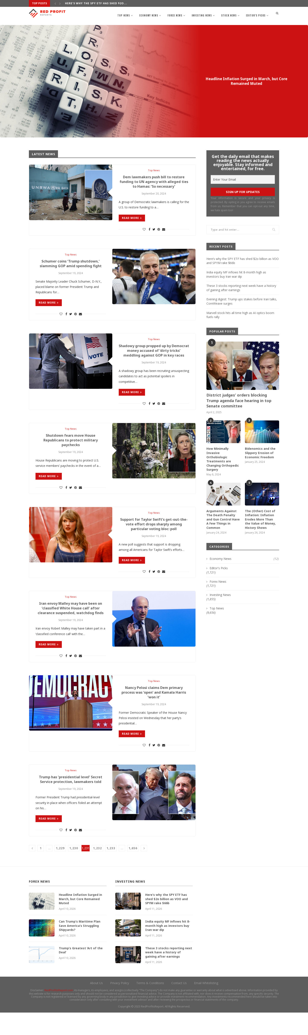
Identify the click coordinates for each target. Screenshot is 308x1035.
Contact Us (179, 1005)
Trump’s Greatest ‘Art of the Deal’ (81, 972)
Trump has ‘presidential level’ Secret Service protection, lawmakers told (70, 801)
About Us (96, 1005)
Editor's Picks (235, 70)
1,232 (97, 870)
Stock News (229, 15)
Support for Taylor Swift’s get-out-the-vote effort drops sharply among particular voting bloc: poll (153, 536)
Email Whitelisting (206, 1005)
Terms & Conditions (150, 1005)
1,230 (73, 870)
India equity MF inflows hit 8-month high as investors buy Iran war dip (236, 274)
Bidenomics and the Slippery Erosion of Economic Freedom (260, 453)
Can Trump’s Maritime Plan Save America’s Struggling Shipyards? (79, 948)
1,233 (111, 870)
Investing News (202, 15)
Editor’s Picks (255, 15)
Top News (123, 15)
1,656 (133, 870)
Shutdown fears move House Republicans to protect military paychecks (70, 450)
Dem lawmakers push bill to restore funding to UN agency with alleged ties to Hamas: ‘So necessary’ (154, 182)
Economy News (148, 15)
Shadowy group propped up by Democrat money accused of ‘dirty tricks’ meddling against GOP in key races (154, 357)
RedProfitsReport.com (58, 1012)
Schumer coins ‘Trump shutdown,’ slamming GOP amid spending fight (70, 266)
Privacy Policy (119, 1005)
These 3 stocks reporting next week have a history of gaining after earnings (168, 974)
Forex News (174, 15)
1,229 (60, 870)
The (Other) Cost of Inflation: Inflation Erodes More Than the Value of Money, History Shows (260, 519)
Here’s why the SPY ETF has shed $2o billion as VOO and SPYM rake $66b (166, 921)
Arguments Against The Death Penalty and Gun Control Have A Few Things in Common (223, 519)
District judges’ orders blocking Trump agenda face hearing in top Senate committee (238, 400)
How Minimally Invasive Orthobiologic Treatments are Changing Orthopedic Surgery (222, 459)
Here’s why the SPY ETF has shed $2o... (96, 3)
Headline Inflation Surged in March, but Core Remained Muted (246, 81)
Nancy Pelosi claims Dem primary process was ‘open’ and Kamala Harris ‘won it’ (154, 713)
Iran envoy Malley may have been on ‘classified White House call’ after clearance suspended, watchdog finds (71, 624)
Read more (132, 219)
